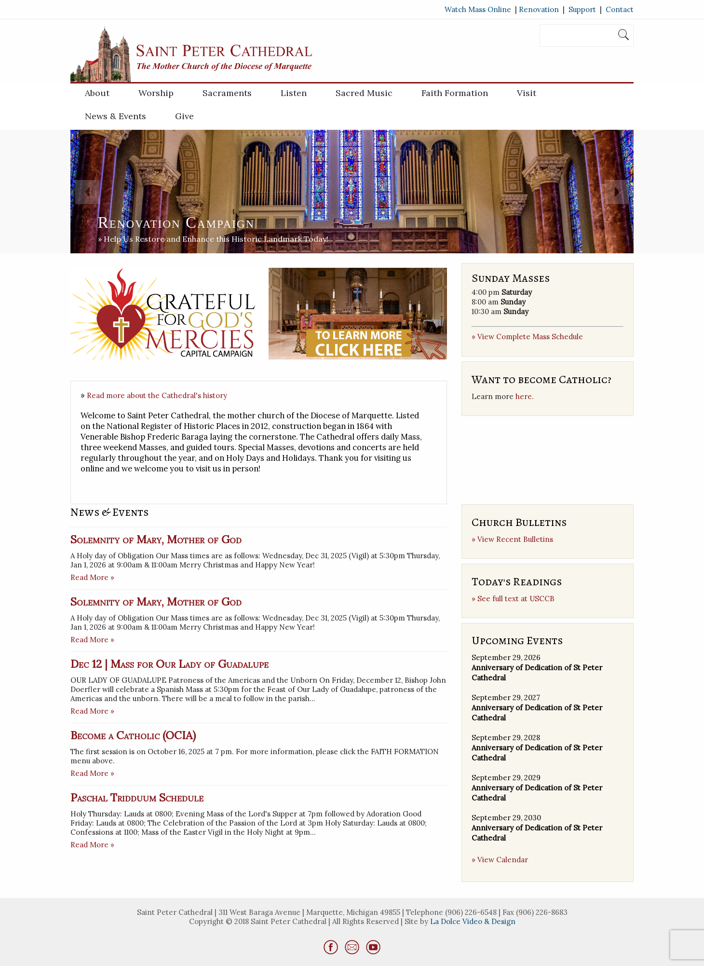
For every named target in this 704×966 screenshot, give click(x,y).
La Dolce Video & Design (472, 921)
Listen (294, 92)
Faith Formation (454, 92)
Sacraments (227, 92)
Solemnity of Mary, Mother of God (156, 539)
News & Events (115, 116)
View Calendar (502, 859)
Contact (620, 9)
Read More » (92, 577)
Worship (156, 92)
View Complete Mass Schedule (530, 336)
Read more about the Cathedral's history (157, 395)
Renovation (539, 9)
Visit (526, 92)
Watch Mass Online (478, 9)
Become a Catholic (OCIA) (133, 735)
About (97, 92)
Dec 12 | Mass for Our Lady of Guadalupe (169, 664)
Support (582, 9)
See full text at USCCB (516, 598)
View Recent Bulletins (515, 539)
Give (184, 116)
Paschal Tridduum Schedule (136, 797)
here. (524, 396)
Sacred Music (364, 92)
